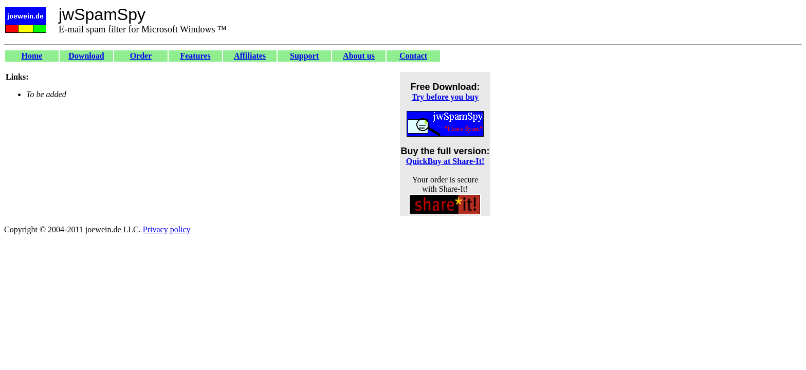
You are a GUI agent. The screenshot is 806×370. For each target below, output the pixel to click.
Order (141, 55)
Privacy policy (167, 229)
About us (359, 55)
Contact (413, 55)
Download (86, 55)
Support (304, 55)
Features (195, 55)
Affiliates (250, 55)
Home (32, 55)
